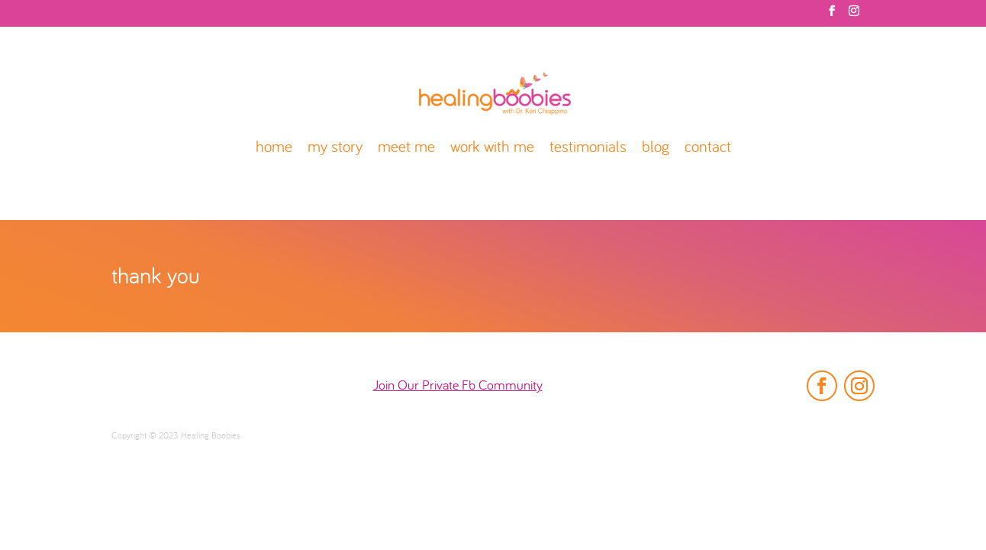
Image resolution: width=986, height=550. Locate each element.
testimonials (588, 148)
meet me (406, 148)
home (274, 148)
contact (708, 148)
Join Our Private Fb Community (458, 386)
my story (335, 148)
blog (655, 148)
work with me (492, 148)
